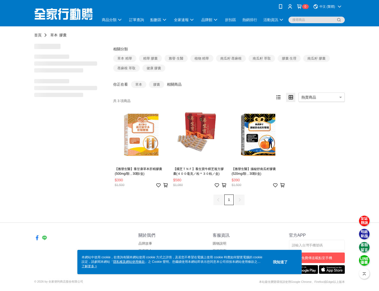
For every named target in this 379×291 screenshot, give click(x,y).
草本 (54, 35)
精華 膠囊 (150, 58)
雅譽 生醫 (176, 58)
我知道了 (280, 262)
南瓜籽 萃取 (262, 58)
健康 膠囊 (154, 68)
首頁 (38, 35)
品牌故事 (145, 243)
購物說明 (219, 243)
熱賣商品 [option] (308, 97)
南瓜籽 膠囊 (316, 58)
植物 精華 (202, 58)
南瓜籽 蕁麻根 (231, 58)
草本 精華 (124, 58)
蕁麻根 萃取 (126, 68)
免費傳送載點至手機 (316, 258)
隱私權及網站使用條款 (129, 262)
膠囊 (63, 35)
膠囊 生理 (289, 58)
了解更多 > (89, 266)
